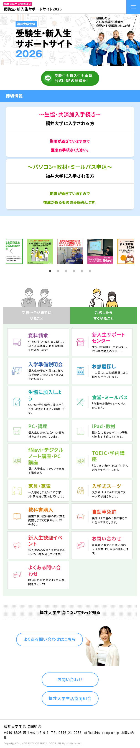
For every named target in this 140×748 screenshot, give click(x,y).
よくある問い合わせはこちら (49, 639)
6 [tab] (90, 271)
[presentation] (103, 305)
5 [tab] (82, 271)
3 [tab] (66, 271)
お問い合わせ (70, 679)
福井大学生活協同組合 (69, 698)
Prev (11, 251)
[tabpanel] (70, 251)
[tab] (103, 305)
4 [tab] (74, 271)
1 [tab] (50, 271)
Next (129, 251)
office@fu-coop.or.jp (101, 732)
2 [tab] (58, 271)
